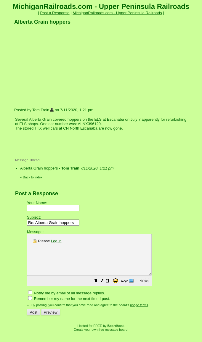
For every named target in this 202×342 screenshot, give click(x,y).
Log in (56, 241)
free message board (112, 337)
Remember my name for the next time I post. (69, 306)
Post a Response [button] (55, 13)
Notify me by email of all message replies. (66, 301)
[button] (110, 290)
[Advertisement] (58, 66)
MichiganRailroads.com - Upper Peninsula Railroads (117, 13)
